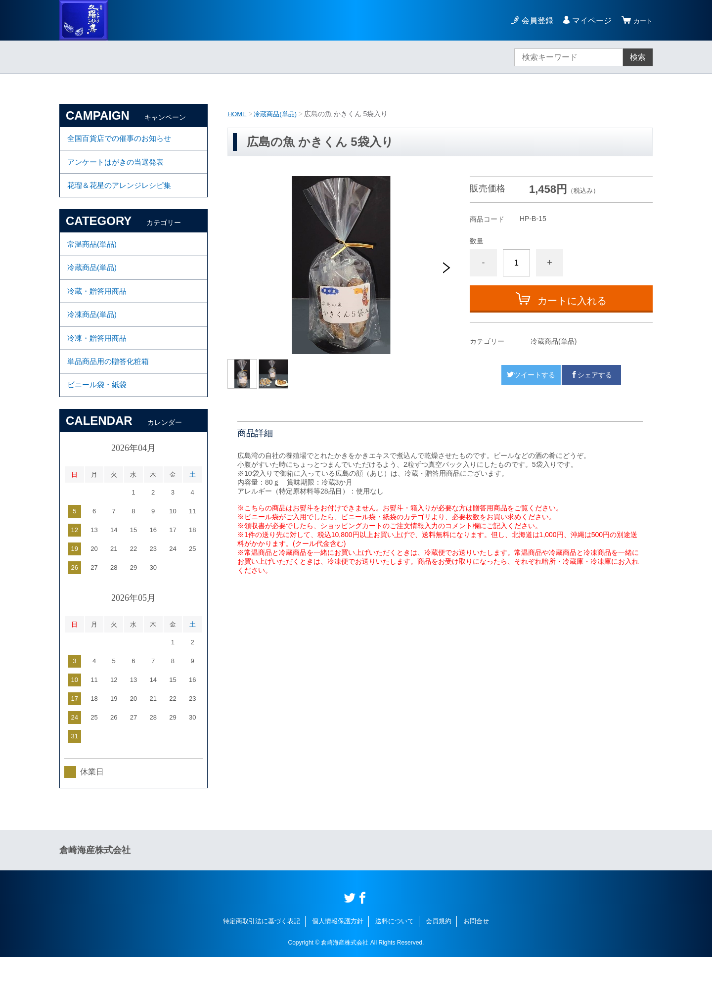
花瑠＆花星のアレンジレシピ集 (122, 194)
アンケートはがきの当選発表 (118, 167)
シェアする (591, 375)
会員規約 (438, 958)
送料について (394, 958)
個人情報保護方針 (337, 958)
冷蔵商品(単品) (279, 114)
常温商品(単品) (93, 257)
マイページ (587, 20)
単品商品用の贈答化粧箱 (110, 393)
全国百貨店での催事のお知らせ (122, 140)
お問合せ (476, 958)
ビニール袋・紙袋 (99, 420)
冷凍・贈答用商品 (99, 365)
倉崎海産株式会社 (95, 887)
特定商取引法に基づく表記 (261, 958)
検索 (638, 57)
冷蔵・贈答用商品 (99, 311)
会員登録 (533, 20)
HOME (237, 114)
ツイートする (531, 375)
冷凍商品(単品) (93, 338)
